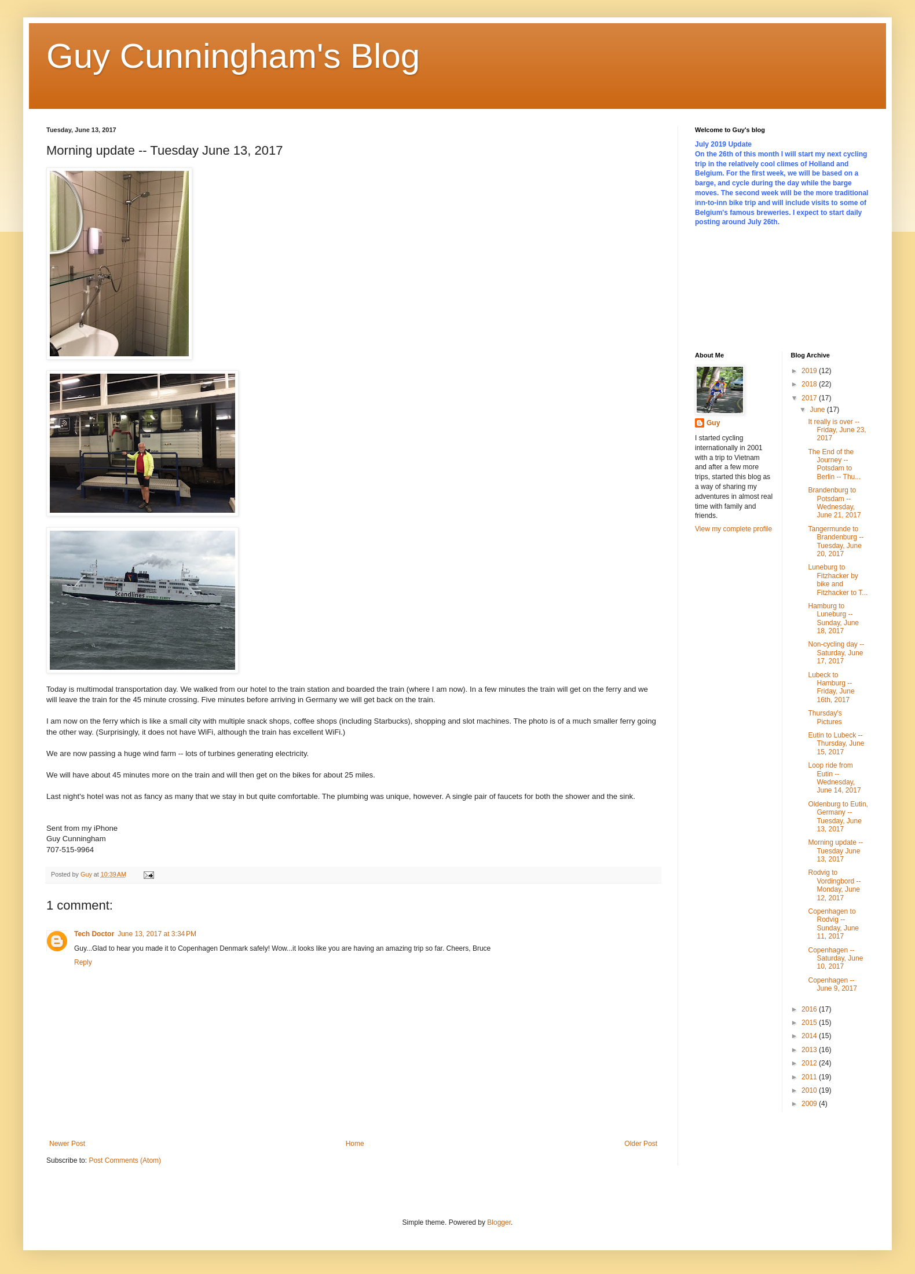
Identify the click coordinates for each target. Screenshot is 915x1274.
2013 (810, 1050)
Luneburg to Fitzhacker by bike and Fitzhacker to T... (838, 579)
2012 (810, 1063)
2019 (810, 371)
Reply (83, 962)
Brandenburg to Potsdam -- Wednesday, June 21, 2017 (834, 502)
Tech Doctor (94, 934)
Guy (713, 423)
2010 (810, 1090)
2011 (810, 1077)
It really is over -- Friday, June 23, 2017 (837, 430)
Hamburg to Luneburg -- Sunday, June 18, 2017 (833, 618)
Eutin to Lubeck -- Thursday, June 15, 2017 (836, 743)
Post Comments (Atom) (125, 1160)
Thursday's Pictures (824, 717)
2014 (810, 1036)
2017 (810, 398)
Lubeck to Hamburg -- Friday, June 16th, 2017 (831, 687)
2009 (810, 1104)
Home (355, 1144)
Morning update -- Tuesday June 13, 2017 (835, 850)
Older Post (640, 1144)
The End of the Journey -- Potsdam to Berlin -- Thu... (834, 464)
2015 (810, 1023)
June (818, 410)
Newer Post (67, 1144)
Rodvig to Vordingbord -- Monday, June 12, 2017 (834, 884)
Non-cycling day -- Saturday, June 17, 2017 (836, 652)
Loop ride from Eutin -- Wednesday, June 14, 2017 (834, 777)
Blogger (499, 1222)
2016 (810, 1009)
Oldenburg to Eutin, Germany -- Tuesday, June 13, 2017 (838, 816)
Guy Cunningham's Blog (233, 55)
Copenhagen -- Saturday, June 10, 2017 (835, 958)
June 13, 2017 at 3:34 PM (157, 934)
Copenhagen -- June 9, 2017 (832, 984)
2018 (810, 384)
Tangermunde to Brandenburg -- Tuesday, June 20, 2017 (835, 541)
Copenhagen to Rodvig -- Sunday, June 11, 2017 (833, 923)
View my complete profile (733, 529)
